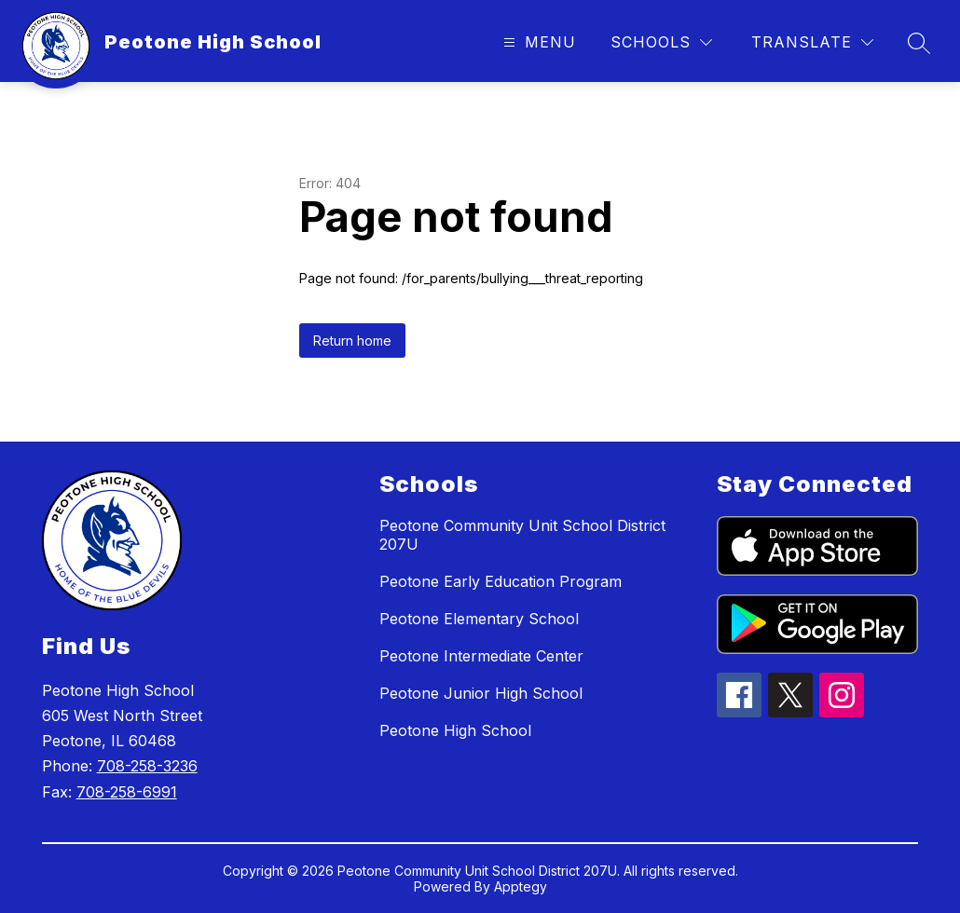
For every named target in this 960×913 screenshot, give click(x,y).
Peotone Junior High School (481, 693)
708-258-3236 (147, 765)
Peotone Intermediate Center (481, 656)
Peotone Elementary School (479, 618)
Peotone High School (455, 730)
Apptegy (520, 886)
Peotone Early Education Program (500, 581)
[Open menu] (537, 42)
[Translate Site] (812, 42)
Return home (352, 340)
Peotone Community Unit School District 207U (522, 534)
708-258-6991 (126, 792)
